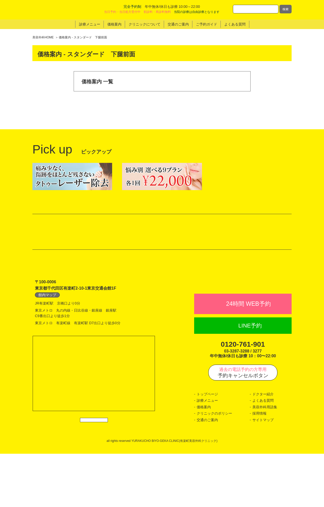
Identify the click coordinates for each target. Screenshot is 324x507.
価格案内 (204, 460)
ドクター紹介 (263, 447)
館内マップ (47, 337)
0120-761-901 (243, 398)
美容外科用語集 (264, 460)
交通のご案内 (207, 473)
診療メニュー (207, 454)
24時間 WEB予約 (248, 357)
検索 (285, 9)
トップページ (207, 447)
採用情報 (259, 467)
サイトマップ (263, 473)
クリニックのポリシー (214, 467)
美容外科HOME (43, 37)
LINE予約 (250, 379)
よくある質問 (263, 454)
